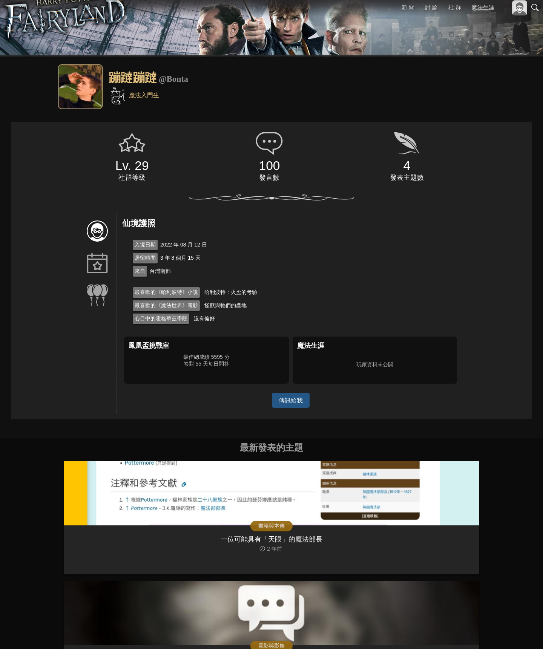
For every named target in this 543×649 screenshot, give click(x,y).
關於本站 (444, 633)
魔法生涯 (483, 7)
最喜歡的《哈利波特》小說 (166, 292)
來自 (140, 271)
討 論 (431, 7)
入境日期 (145, 245)
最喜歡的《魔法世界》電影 (166, 305)
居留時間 (145, 258)
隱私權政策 (496, 633)
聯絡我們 (523, 633)
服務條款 (469, 633)
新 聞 (408, 7)
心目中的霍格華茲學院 (161, 318)
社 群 (454, 7)
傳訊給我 (290, 400)
